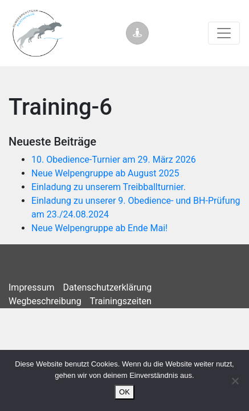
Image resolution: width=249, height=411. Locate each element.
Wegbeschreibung (45, 301)
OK (124, 392)
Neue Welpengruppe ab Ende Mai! (99, 228)
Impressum (32, 287)
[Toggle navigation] (224, 33)
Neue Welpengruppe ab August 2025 (105, 173)
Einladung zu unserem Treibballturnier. (108, 187)
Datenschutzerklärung (107, 287)
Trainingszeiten (121, 301)
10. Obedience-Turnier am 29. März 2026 (113, 159)
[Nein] (234, 380)
